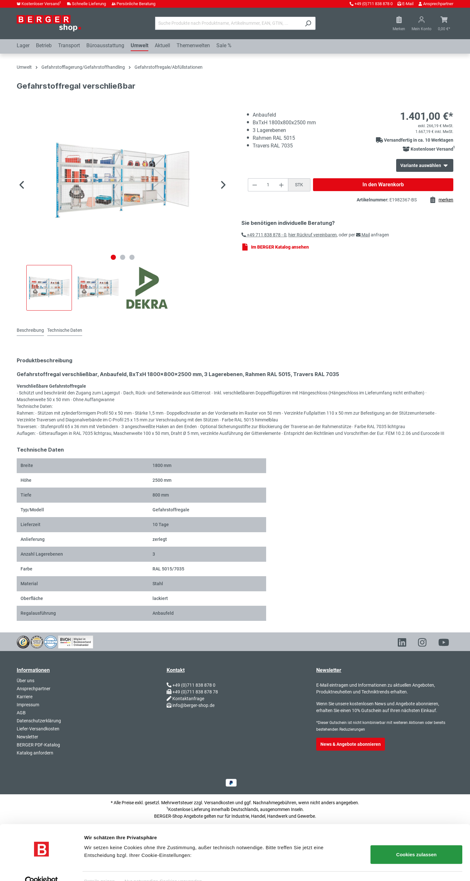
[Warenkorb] (444, 23)
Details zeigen (99, 868)
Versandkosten (219, 802)
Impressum (28, 704)
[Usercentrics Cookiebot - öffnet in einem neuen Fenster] (41, 868)
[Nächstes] (223, 185)
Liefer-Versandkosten (38, 728)
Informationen (33, 670)
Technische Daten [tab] (64, 330)
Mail (363, 234)
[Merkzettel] (398, 23)
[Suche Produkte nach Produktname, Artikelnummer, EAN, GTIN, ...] (228, 23)
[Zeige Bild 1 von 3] (113, 257)
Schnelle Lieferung (89, 3)
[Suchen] (308, 23)
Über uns (25, 680)
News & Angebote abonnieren (350, 744)
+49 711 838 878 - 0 (263, 234)
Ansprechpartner (438, 3)
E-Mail (407, 3)
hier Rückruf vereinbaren (312, 234)
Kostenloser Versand (41, 3)
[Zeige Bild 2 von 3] (122, 257)
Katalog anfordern (35, 752)
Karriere (24, 696)
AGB (21, 712)
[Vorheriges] (21, 185)
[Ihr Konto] (421, 23)
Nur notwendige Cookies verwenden (163, 868)
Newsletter (27, 736)
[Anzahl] (268, 184)
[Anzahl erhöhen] (281, 184)
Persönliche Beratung (136, 3)
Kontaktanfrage (188, 698)
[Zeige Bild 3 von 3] (132, 257)
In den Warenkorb (383, 184)
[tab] (30, 330)
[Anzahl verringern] (254, 184)
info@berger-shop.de (193, 705)
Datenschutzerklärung (39, 720)
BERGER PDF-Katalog (38, 744)
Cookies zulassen (416, 842)
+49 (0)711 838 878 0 (373, 3)
